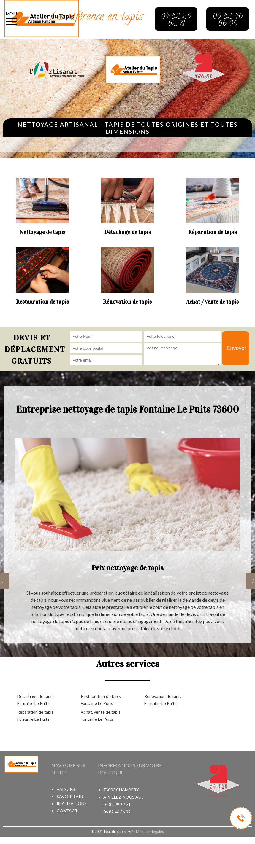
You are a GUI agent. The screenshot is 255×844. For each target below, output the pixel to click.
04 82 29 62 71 (117, 804)
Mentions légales (150, 831)
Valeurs (66, 789)
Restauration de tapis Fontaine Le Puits (101, 700)
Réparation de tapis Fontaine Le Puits (35, 715)
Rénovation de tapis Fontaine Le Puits (162, 700)
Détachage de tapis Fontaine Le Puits (35, 700)
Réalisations (72, 803)
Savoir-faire (71, 796)
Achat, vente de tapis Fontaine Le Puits (101, 715)
